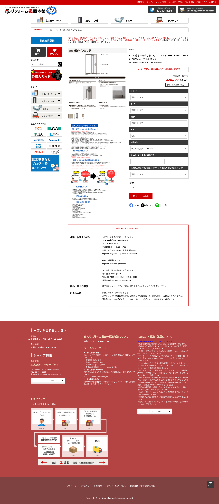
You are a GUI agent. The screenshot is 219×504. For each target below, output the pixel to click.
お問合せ (212, 2)
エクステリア (172, 20)
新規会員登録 (47, 40)
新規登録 (140, 2)
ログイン (150, 2)
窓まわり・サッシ (54, 20)
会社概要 (172, 2)
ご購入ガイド (201, 2)
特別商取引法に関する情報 (142, 486)
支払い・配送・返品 (116, 486)
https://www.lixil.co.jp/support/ (114, 264)
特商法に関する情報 (186, 2)
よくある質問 (161, 2)
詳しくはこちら (48, 380)
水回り (129, 20)
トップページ (70, 486)
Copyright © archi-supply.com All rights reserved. (109, 498)
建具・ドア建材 (93, 20)
